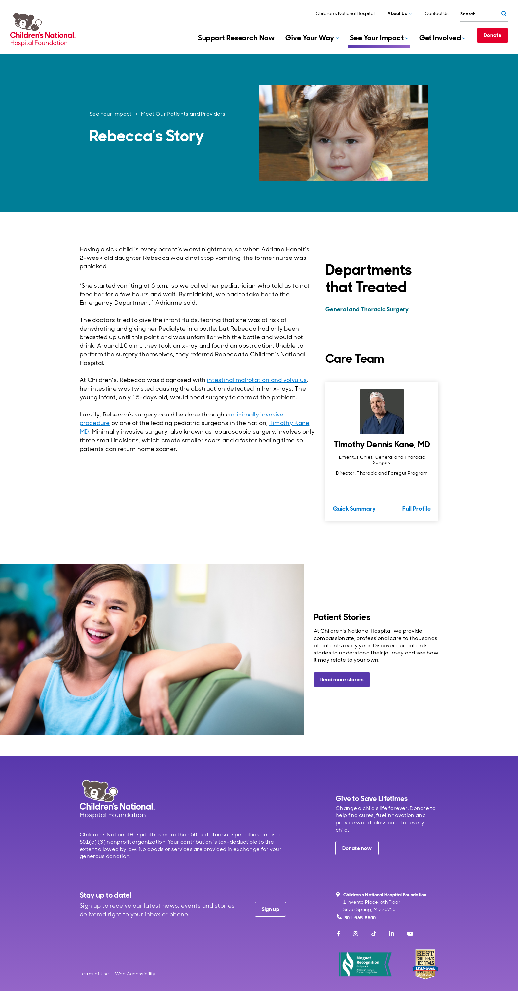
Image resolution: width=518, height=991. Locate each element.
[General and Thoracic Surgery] (381, 309)
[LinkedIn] (391, 934)
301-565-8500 (356, 917)
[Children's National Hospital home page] (117, 799)
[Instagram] (355, 934)
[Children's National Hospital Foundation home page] (44, 29)
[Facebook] (338, 934)
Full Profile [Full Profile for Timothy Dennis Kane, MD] (416, 509)
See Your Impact (111, 113)
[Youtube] (410, 934)
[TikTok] (374, 934)
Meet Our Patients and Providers (183, 113)
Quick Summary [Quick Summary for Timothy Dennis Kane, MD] (354, 509)
